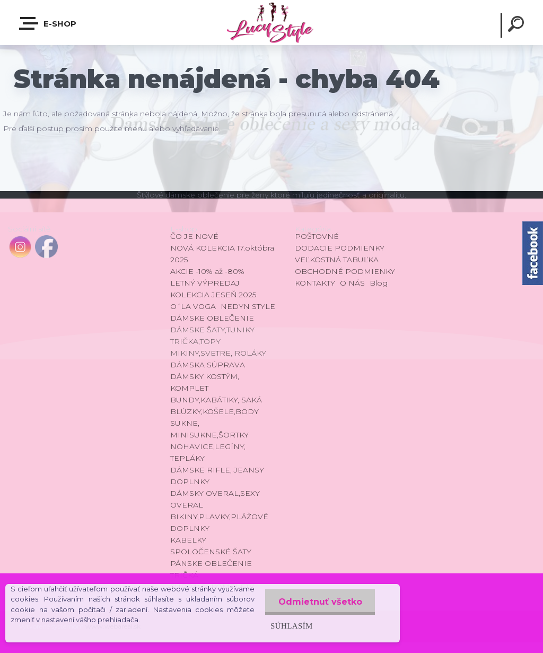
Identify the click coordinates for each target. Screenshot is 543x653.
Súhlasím (291, 626)
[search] (517, 25)
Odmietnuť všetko (320, 602)
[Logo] (271, 22)
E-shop (48, 23)
